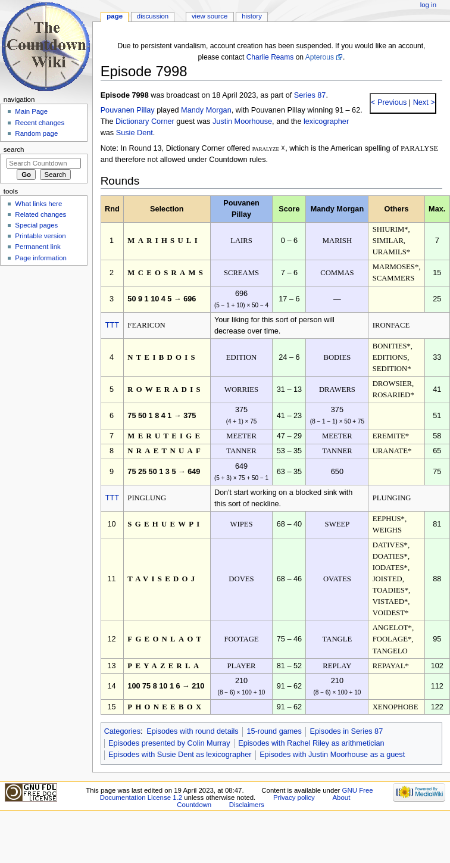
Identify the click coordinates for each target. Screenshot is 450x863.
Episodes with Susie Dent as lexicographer (180, 754)
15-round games (273, 731)
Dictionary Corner (144, 121)
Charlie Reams (270, 57)
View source (209, 16)
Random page (36, 133)
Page (115, 16)
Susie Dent (134, 133)
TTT (112, 325)
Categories (122, 731)
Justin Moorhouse (242, 121)
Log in (428, 4)
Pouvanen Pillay (128, 110)
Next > (423, 102)
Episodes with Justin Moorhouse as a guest (332, 754)
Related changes (40, 214)
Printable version (40, 235)
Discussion (152, 16)
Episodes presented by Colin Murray (169, 743)
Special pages (36, 225)
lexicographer (326, 121)
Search (14, 149)
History (252, 16)
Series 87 (310, 95)
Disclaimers (246, 804)
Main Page (31, 111)
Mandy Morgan (206, 110)
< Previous (389, 102)
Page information (41, 257)
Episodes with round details (192, 731)
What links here (38, 203)
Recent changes (39, 122)
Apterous (319, 57)
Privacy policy (294, 797)
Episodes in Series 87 (346, 731)
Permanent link (37, 246)
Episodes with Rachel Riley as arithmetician (311, 743)
